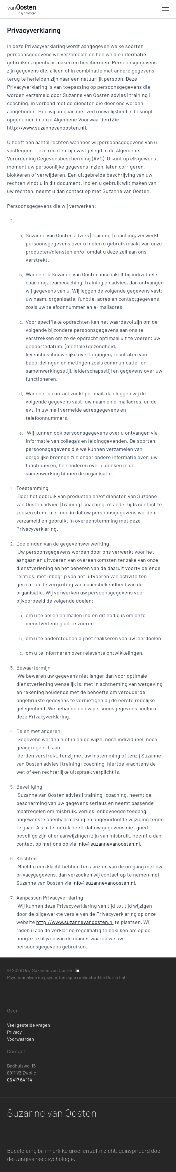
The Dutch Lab (112, 977)
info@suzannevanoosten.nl (108, 843)
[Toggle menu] (165, 9)
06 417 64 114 (19, 1079)
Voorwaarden (20, 1039)
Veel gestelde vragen (28, 1025)
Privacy (14, 1032)
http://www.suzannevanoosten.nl (45, 127)
